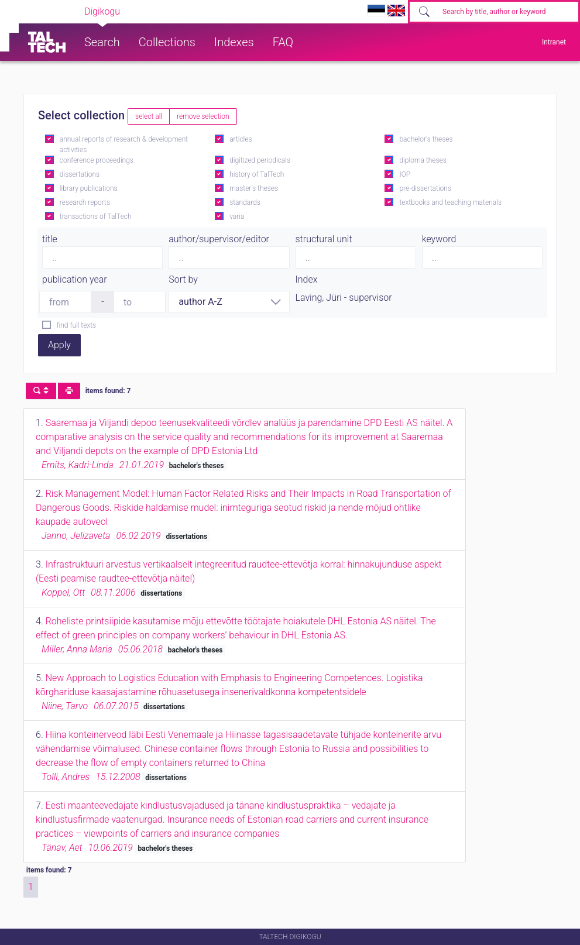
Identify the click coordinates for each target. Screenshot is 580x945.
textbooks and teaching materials (450, 202)
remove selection (203, 116)
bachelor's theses (425, 139)
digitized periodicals (259, 160)
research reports (85, 202)
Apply (59, 344)
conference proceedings (96, 160)
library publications (89, 188)
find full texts (76, 325)
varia (236, 216)
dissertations (79, 174)
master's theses (253, 188)
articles (240, 139)
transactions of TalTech (96, 216)
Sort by (183, 279)
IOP (404, 174)
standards (244, 202)
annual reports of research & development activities (124, 144)
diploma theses (422, 160)
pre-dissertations (425, 188)
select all (148, 116)
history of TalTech (256, 174)
